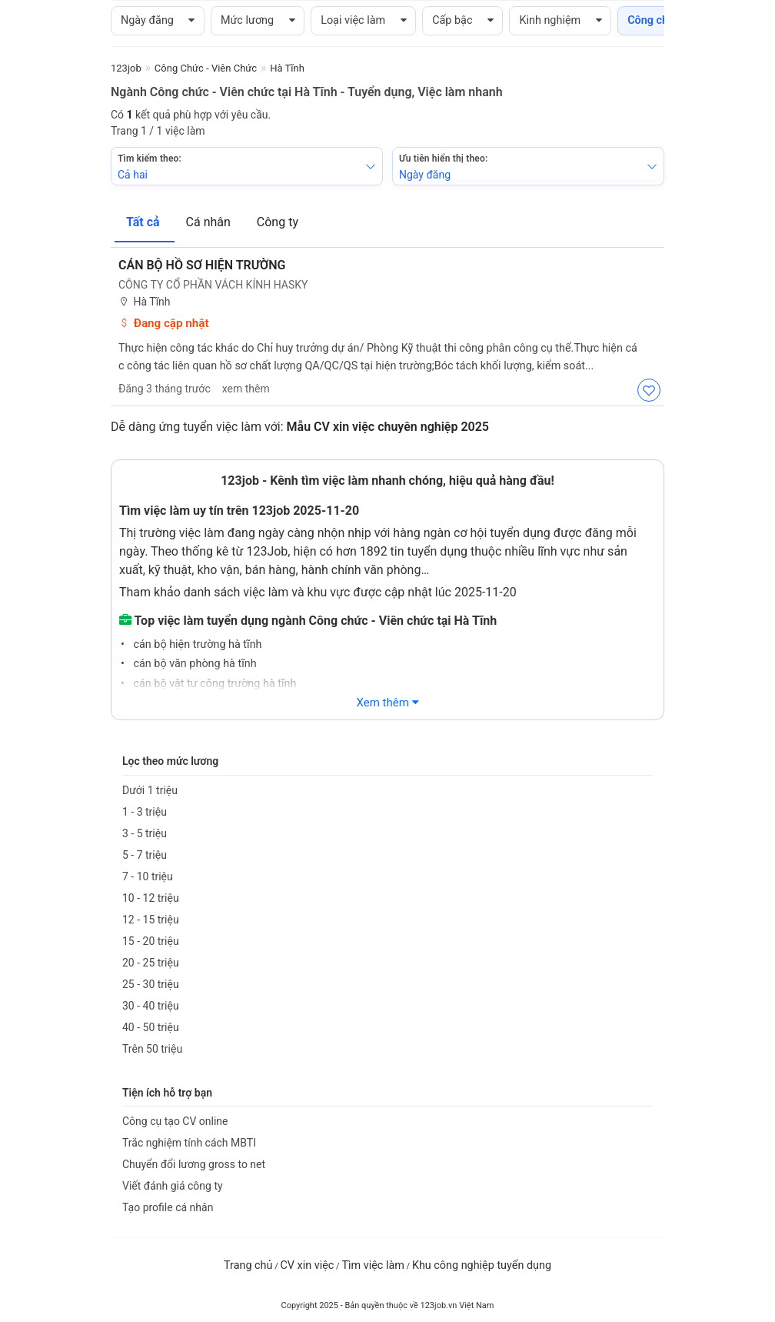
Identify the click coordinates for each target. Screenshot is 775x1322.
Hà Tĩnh (144, 302)
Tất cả (144, 222)
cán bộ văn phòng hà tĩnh (194, 663)
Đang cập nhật (163, 323)
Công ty (277, 222)
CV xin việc (307, 1265)
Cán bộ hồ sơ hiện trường (201, 265)
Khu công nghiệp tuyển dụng (481, 1265)
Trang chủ (248, 1265)
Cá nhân (210, 222)
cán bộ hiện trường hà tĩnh (196, 644)
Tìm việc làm (372, 1265)
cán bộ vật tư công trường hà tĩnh (214, 683)
